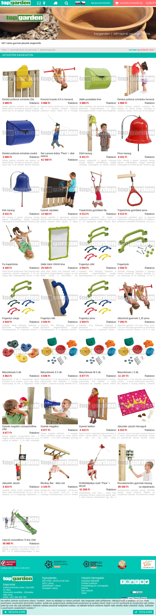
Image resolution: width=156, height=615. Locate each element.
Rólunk (84, 588)
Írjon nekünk (87, 590)
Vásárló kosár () (128, 3)
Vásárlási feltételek (90, 581)
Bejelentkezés (100, 3)
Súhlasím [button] (143, 612)
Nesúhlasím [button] (14, 612)
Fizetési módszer (89, 583)
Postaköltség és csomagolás (94, 585)
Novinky (133, 50)
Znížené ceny (147, 50)
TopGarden (16, 3)
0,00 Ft (151, 3)
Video (84, 593)
